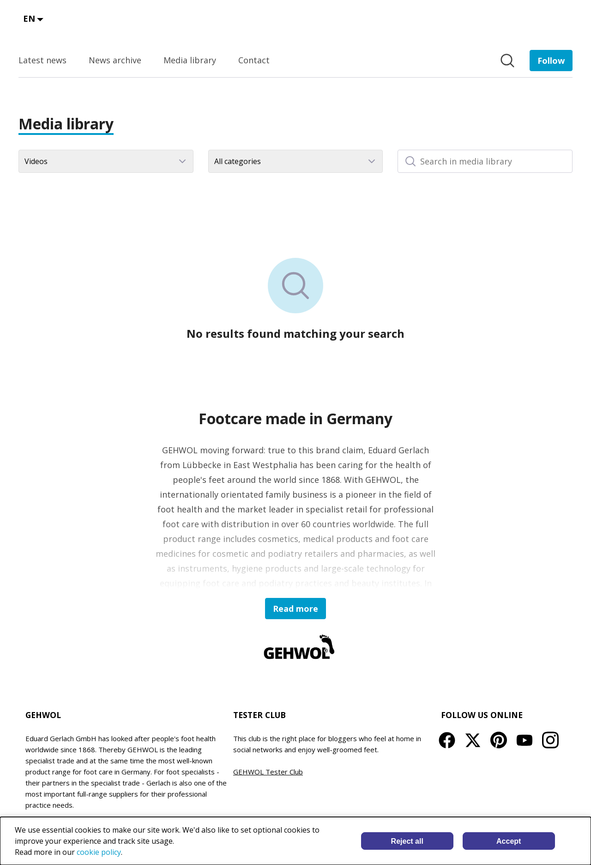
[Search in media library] (485, 161)
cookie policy (99, 852)
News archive (115, 60)
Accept (508, 841)
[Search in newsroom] (507, 60)
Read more (295, 608)
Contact (254, 60)
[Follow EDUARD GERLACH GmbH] (551, 60)
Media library (189, 60)
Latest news (42, 60)
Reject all (407, 841)
